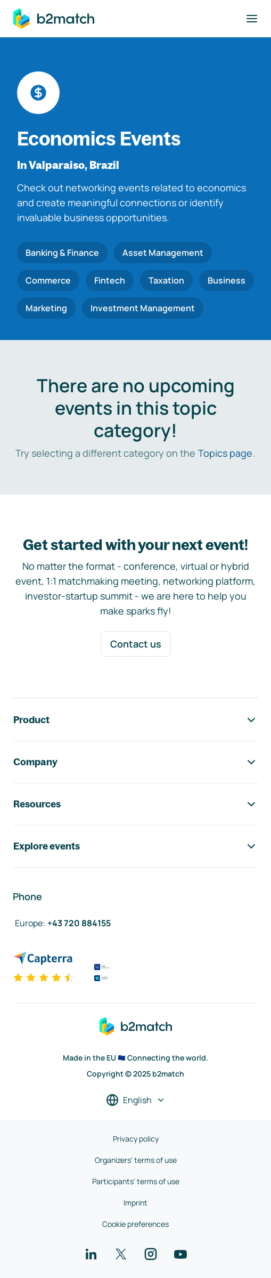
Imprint (135, 1203)
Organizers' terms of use (136, 1160)
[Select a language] (135, 1100)
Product (135, 720)
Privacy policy (136, 1139)
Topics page (225, 453)
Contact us (135, 643)
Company (135, 762)
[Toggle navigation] (252, 18)
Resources (135, 804)
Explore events (135, 846)
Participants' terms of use (135, 1181)
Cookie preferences (135, 1224)
